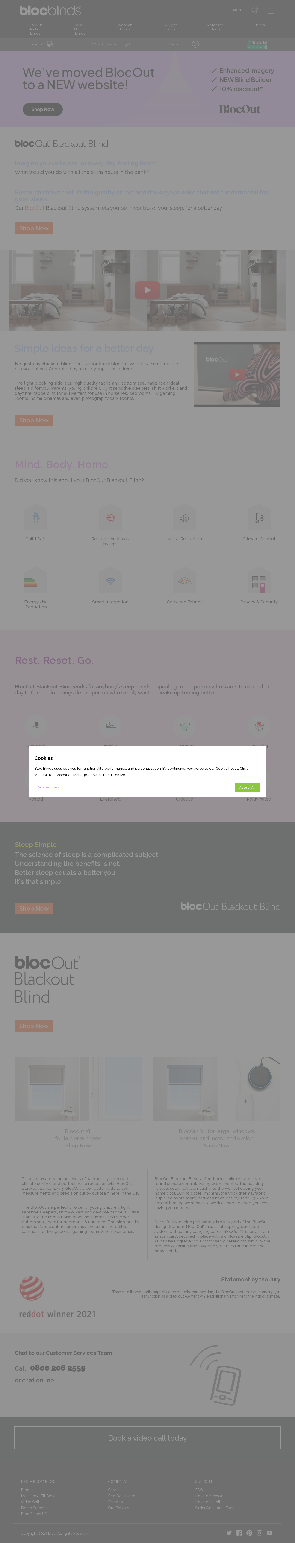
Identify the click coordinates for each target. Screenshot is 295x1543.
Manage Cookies (48, 787)
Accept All (247, 787)
